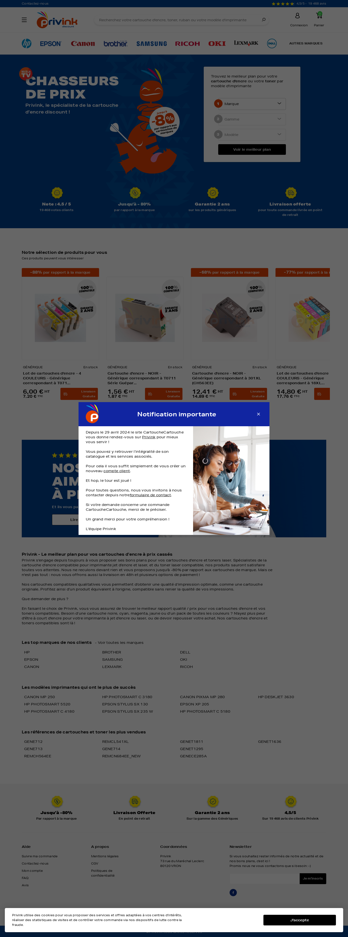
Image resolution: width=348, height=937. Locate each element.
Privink (148, 437)
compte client (116, 471)
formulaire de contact (150, 495)
